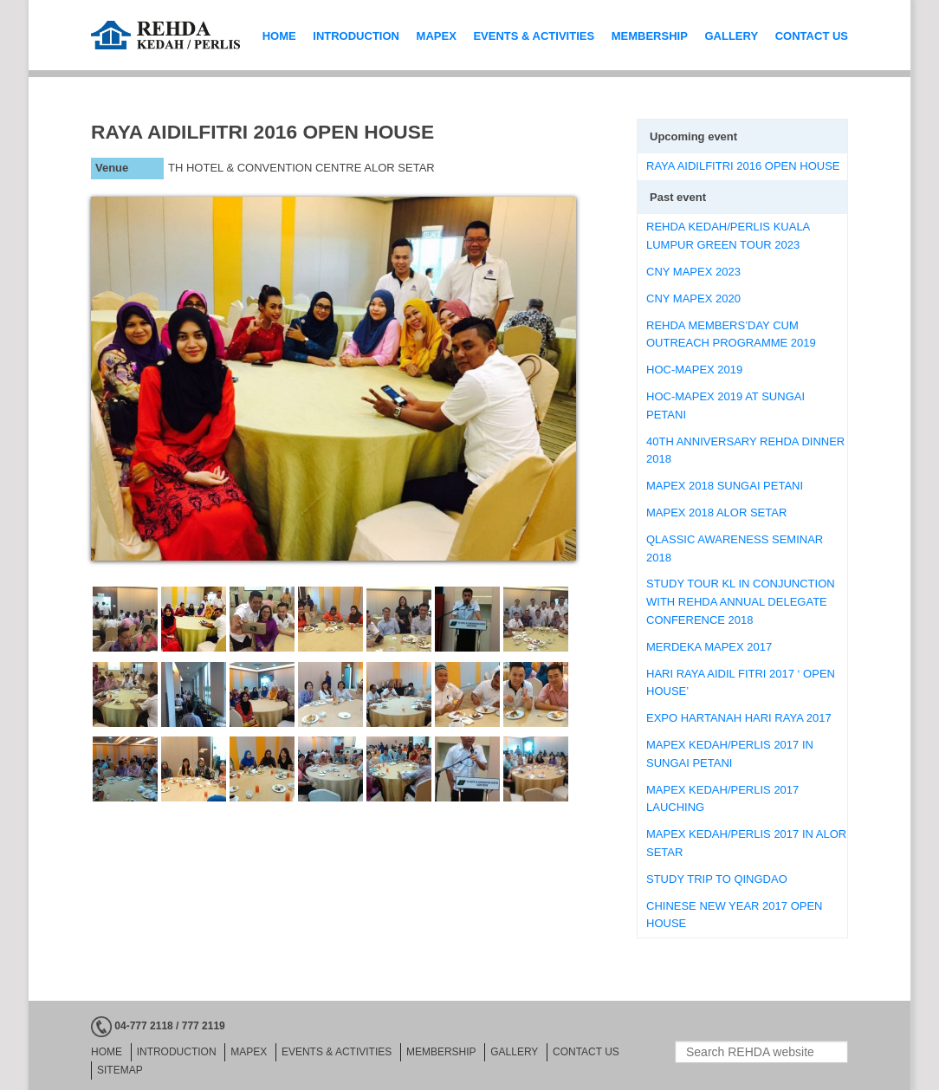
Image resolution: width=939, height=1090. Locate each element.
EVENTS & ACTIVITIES (533, 35)
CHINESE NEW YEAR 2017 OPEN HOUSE (734, 915)
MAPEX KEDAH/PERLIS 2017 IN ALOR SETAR (746, 843)
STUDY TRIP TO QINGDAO (716, 879)
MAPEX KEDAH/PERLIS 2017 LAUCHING (722, 798)
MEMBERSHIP (650, 35)
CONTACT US (811, 35)
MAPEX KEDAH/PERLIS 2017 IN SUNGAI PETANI (729, 753)
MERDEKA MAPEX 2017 (709, 646)
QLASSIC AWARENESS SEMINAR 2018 (734, 548)
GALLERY (731, 35)
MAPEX (437, 35)
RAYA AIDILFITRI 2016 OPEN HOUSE (742, 165)
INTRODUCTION (356, 35)
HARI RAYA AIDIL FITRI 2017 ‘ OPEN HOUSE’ (740, 682)
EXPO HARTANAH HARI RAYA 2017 (739, 717)
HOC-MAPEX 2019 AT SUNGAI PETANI (725, 405)
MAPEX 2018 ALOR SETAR (716, 512)
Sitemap (120, 1070)
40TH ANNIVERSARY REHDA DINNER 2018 (745, 450)
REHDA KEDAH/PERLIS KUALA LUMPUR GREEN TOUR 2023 (728, 235)
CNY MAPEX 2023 (693, 271)
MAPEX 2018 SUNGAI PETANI (724, 485)
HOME (279, 35)
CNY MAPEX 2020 (693, 298)
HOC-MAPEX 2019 (694, 369)
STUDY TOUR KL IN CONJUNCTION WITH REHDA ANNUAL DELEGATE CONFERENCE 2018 (740, 601)
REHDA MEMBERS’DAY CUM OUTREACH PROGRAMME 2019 (731, 334)
